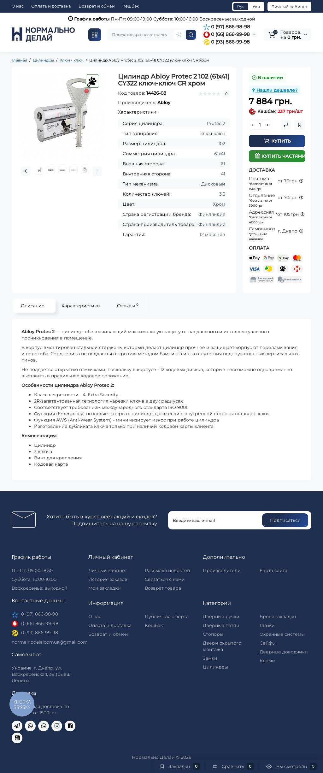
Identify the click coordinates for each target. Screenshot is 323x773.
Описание (32, 306)
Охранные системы (282, 634)
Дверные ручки (221, 616)
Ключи (267, 661)
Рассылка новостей (167, 570)
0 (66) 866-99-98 (226, 34)
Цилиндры (215, 667)
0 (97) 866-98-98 (226, 27)
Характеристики (81, 306)
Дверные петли (221, 625)
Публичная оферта (167, 616)
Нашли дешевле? (274, 90)
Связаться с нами (165, 579)
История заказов (107, 579)
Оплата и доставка (51, 6)
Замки (210, 658)
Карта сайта (273, 570)
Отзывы (127, 306)
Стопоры (213, 634)
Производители (222, 570)
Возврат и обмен (97, 6)
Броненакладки (278, 616)
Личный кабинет (289, 6)
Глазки (267, 625)
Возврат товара (163, 588)
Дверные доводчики (284, 652)
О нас (18, 6)
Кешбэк (130, 6)
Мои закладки (104, 588)
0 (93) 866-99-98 (226, 42)
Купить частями (280, 156)
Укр (256, 6)
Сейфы (268, 643)
